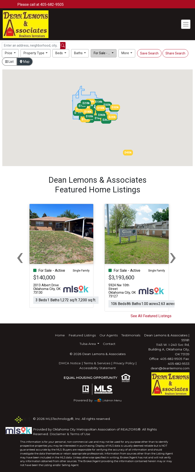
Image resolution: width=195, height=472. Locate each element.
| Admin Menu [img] (112, 400)
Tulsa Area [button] (88, 344)
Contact (109, 344)
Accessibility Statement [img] (97, 368)
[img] (86, 400)
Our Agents (108, 335)
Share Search (175, 53)
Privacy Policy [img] (124, 363)
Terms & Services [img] (97, 363)
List (9, 61)
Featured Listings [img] (82, 335)
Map (25, 61)
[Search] (31, 45)
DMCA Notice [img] (70, 363)
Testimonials (130, 335)
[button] (10, 53)
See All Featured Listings (151, 316)
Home (60, 335)
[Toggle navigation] (185, 24)
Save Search (149, 53)
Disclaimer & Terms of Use (70, 434)
